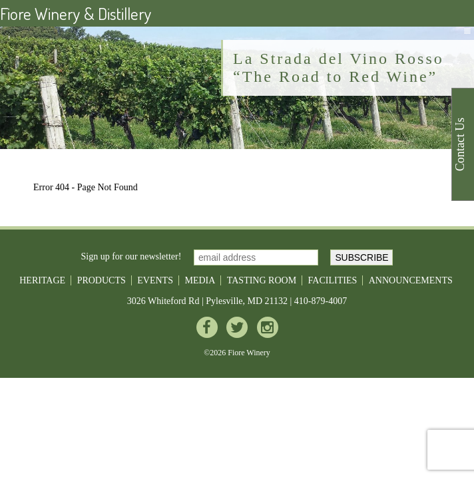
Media (199, 280)
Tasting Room (261, 280)
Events (155, 280)
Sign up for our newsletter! (131, 256)
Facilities (332, 280)
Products (101, 280)
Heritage (42, 280)
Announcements (411, 280)
